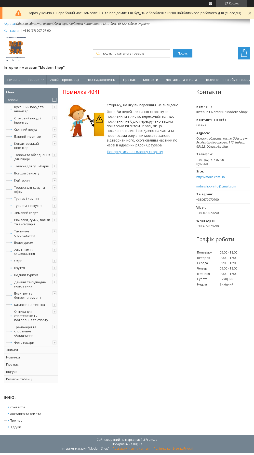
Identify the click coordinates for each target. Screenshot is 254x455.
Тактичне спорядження (24, 233)
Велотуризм (23, 242)
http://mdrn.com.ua (210, 177)
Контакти (150, 79)
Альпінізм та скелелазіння (24, 251)
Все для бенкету (27, 173)
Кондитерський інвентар (26, 145)
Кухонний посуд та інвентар (29, 109)
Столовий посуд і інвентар (27, 120)
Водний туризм (26, 275)
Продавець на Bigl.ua (127, 444)
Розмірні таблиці (19, 379)
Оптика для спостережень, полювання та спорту (31, 315)
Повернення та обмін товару (227, 79)
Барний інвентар (27, 136)
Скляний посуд (25, 129)
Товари (34, 79)
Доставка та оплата (181, 79)
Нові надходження (101, 79)
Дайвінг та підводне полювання (30, 284)
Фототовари (24, 342)
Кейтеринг (22, 180)
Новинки (13, 357)
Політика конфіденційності (173, 448)
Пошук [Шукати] (182, 53)
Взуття (19, 268)
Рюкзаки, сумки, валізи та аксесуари (32, 222)
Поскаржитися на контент (131, 448)
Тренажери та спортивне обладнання (25, 331)
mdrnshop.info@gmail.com (216, 186)
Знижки (12, 350)
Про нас (129, 79)
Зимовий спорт (26, 213)
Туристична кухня (28, 205)
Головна (13, 79)
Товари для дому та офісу (29, 189)
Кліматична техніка (29, 304)
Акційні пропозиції (64, 79)
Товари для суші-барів (31, 166)
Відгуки (11, 372)
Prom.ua (151, 440)
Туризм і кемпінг (27, 198)
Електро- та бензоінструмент (27, 295)
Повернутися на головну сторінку (135, 151)
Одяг (18, 260)
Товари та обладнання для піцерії (32, 157)
